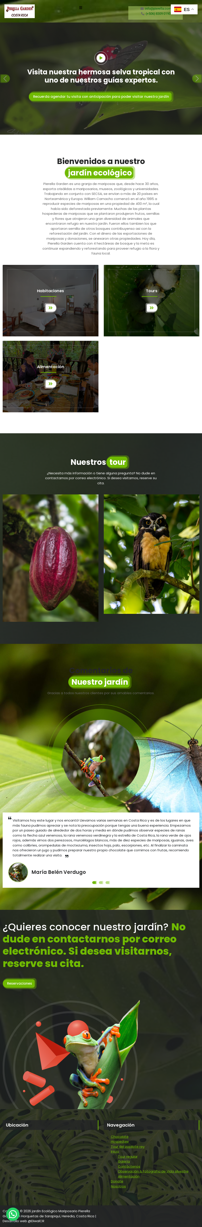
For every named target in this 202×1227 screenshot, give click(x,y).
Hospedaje (120, 1141)
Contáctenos (129, 1166)
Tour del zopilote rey (127, 1146)
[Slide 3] (108, 882)
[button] (81, 7)
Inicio (115, 1151)
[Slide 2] (101, 882)
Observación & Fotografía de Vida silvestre (153, 1171)
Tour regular (128, 1156)
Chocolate (120, 1136)
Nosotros (118, 1186)
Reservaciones (19, 983)
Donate (117, 1181)
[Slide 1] (94, 882)
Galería (124, 1161)
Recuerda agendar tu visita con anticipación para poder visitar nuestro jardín (101, 96)
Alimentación (129, 1176)
